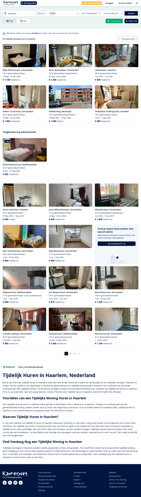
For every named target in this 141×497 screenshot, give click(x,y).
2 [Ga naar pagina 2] (70, 353)
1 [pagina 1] (66, 353)
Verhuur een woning (117, 479)
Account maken (125, 3)
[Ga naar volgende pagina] (79, 353)
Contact (77, 476)
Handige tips (79, 483)
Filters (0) (131, 21)
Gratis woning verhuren (91, 3)
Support (77, 479)
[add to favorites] (42, 47)
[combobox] (17, 13)
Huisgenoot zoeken (46, 479)
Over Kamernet (44, 472)
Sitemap (41, 490)
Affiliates (112, 472)
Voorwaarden (43, 483)
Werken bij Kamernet (47, 476)
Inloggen (109, 3)
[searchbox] (20, 13)
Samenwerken (115, 476)
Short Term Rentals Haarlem (30, 367)
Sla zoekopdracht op (116, 243)
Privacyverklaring (45, 487)
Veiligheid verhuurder (118, 487)
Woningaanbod (28, 3)
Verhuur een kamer (117, 483)
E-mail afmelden (80, 487)
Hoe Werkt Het (80, 472)
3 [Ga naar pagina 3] (74, 353)
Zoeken (131, 13)
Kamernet (9, 367)
